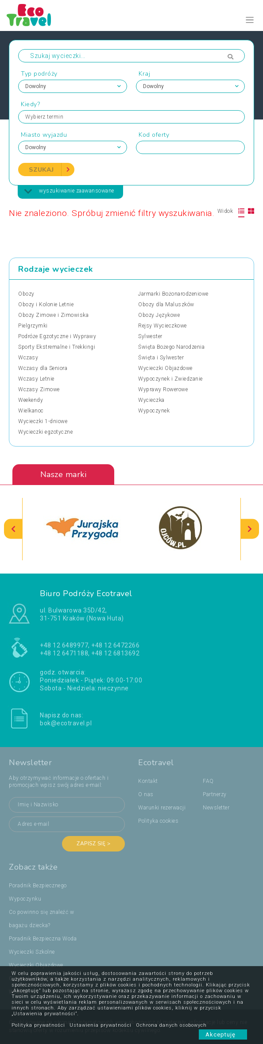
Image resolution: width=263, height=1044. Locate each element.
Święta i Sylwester (161, 357)
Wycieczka (151, 400)
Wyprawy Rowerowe (163, 389)
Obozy (26, 294)
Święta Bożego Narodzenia (171, 347)
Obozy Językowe (159, 315)
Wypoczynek (154, 411)
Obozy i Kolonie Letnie (45, 304)
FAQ (208, 781)
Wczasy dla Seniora (42, 368)
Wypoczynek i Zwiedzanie (170, 379)
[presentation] (13, 529)
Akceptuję (222, 1034)
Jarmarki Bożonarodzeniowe (173, 294)
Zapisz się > (93, 843)
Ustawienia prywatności (101, 1025)
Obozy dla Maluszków (166, 304)
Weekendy (30, 400)
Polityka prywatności (38, 1025)
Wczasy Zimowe (39, 389)
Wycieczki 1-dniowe (42, 421)
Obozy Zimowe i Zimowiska (53, 315)
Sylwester (150, 336)
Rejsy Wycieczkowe (162, 326)
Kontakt (148, 781)
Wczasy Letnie (36, 379)
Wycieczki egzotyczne (45, 432)
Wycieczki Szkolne (32, 952)
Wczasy (28, 357)
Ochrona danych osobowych (171, 1025)
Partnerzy (215, 794)
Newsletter (216, 808)
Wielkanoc (31, 411)
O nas (146, 794)
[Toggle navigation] (250, 20)
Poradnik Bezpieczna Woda (43, 939)
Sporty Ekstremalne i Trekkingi (56, 347)
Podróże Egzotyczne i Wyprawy (57, 336)
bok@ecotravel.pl (66, 723)
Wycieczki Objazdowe (165, 368)
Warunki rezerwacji (162, 808)
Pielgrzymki (33, 326)
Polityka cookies (158, 821)
